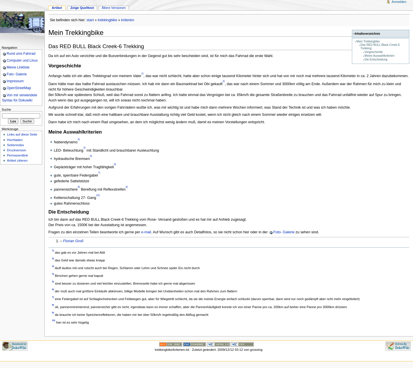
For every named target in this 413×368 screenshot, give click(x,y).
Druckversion (16, 150)
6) (115, 164)
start (90, 20)
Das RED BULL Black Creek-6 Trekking (96, 46)
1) (142, 73)
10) (98, 195)
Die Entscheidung (376, 59)
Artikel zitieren (17, 160)
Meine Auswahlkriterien (379, 55)
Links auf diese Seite (22, 134)
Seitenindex (15, 145)
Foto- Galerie (284, 232)
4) (84, 147)
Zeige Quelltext (82, 7)
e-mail (146, 232)
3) (78, 139)
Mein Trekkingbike (368, 41)
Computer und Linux (22, 60)
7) (99, 172)
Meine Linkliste (18, 67)
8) (79, 186)
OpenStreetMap (19, 88)
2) (224, 81)
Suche (6, 109)
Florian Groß (73, 241)
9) (127, 186)
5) (91, 156)
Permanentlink (17, 155)
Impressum (15, 81)
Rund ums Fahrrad (21, 54)
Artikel (57, 7)
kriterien (127, 20)
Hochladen (15, 140)
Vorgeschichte (374, 52)
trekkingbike (107, 20)
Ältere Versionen (114, 7)
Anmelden (399, 1)
